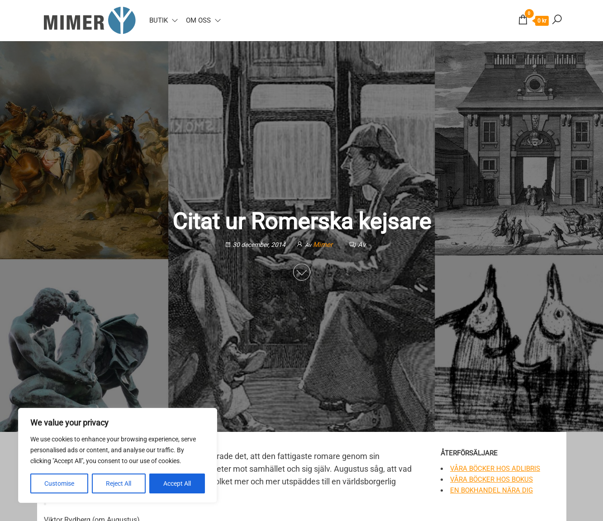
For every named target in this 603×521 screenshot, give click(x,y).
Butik (158, 20)
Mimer (323, 244)
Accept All (177, 483)
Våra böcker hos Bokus (491, 479)
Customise (59, 483)
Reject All (118, 483)
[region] (117, 455)
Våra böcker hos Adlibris (495, 468)
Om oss (198, 20)
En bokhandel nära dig (491, 490)
